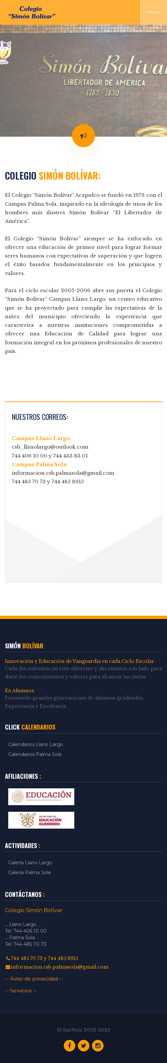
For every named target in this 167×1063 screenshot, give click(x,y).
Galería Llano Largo (30, 863)
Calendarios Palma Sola (34, 754)
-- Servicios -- (21, 990)
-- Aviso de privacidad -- (34, 979)
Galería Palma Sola (29, 872)
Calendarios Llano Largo (35, 744)
